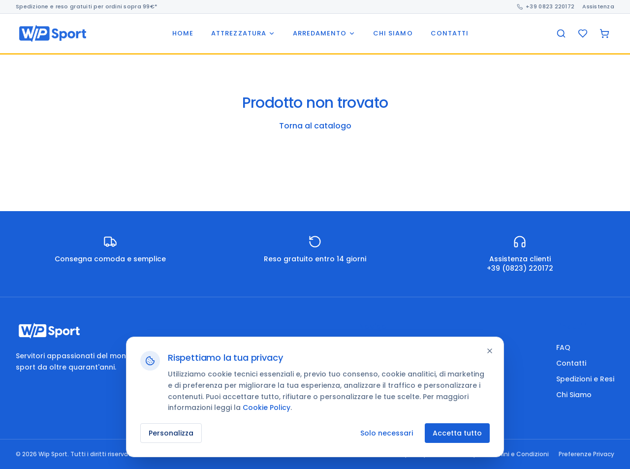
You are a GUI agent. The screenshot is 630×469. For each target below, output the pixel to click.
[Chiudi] (490, 351)
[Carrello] (604, 33)
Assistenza (598, 6)
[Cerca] (561, 33)
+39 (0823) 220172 (520, 268)
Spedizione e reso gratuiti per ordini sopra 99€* (87, 6)
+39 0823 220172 (545, 6)
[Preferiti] (583, 33)
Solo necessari (386, 433)
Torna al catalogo (315, 125)
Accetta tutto (457, 433)
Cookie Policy (266, 407)
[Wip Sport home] (53, 33)
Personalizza (171, 433)
